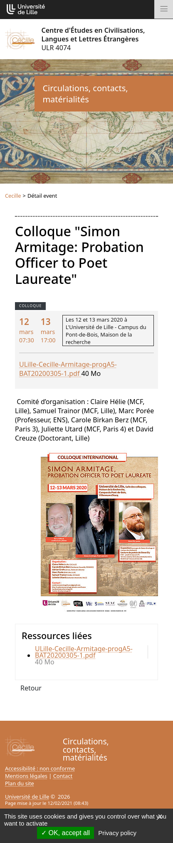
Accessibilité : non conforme (40, 768)
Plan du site (19, 783)
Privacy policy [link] (117, 832)
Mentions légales (26, 776)
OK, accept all (65, 832)
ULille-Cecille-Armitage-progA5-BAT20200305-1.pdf (68, 369)
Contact (62, 776)
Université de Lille (27, 796)
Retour (31, 688)
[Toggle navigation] (163, 9)
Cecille (13, 195)
